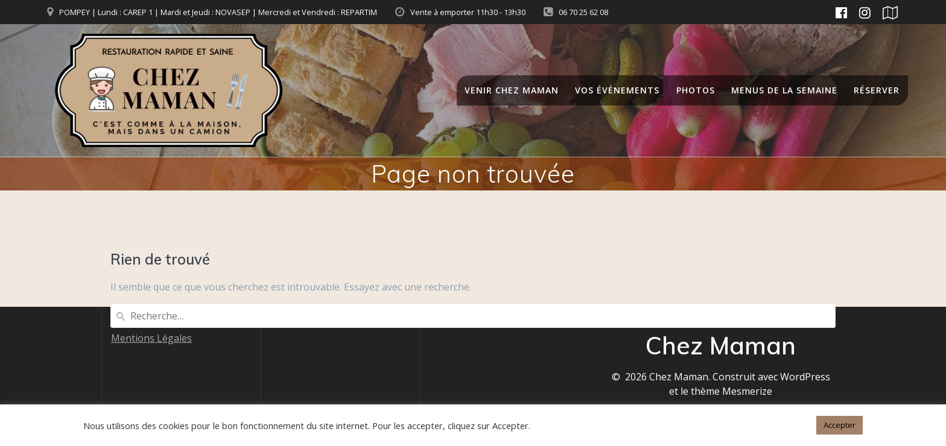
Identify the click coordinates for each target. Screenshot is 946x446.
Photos (695, 90)
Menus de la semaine (784, 90)
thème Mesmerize (731, 391)
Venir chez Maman (512, 90)
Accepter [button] (840, 424)
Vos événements (617, 90)
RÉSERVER (877, 90)
